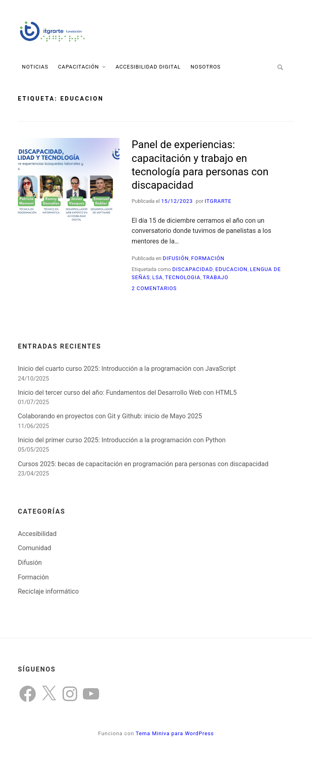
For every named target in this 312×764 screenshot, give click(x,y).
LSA (157, 277)
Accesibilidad (37, 534)
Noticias (35, 67)
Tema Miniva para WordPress (175, 733)
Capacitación (78, 67)
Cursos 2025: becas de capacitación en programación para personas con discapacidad (143, 464)
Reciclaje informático (48, 591)
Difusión (176, 258)
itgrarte (218, 201)
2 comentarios (154, 288)
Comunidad (34, 548)
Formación (208, 258)
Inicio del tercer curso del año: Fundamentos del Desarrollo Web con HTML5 (127, 392)
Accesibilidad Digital (148, 67)
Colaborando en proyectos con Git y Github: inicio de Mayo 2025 (110, 416)
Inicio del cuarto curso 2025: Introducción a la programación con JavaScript (127, 368)
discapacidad (192, 269)
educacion (231, 269)
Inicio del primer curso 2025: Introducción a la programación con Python (121, 440)
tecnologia (182, 277)
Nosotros (206, 67)
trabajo (215, 277)
